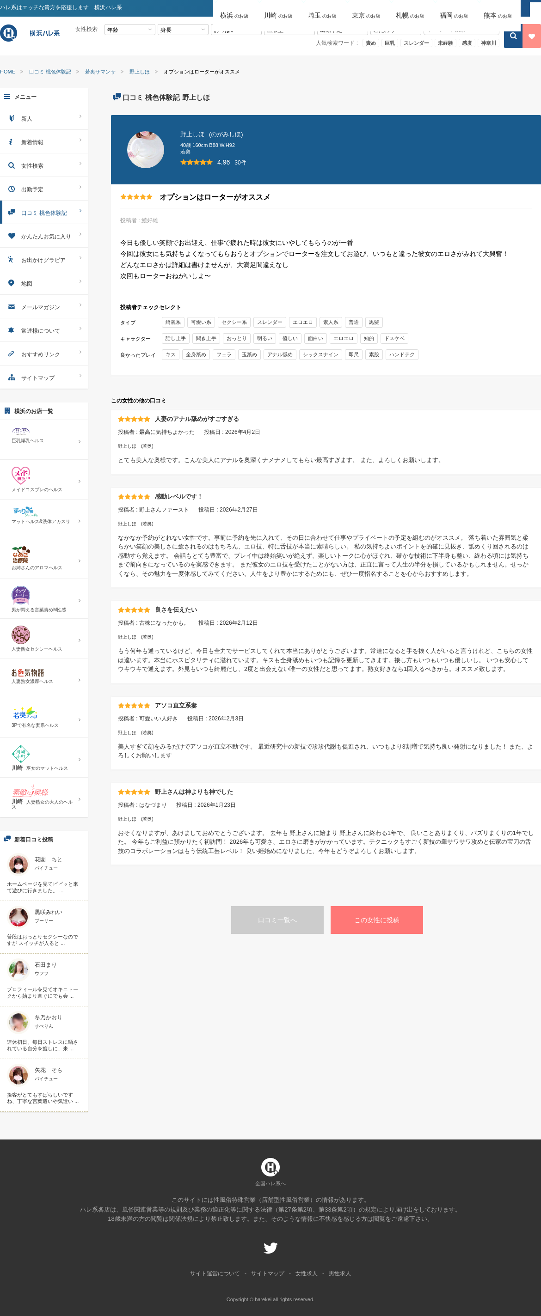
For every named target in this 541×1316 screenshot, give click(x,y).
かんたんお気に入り (44, 235)
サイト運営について (215, 1273)
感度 (467, 43)
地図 (44, 282)
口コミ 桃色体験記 (50, 71)
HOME (7, 71)
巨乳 (390, 43)
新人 (44, 117)
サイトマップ (44, 376)
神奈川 (488, 43)
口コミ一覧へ (277, 920)
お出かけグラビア (44, 259)
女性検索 (44, 164)
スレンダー (416, 43)
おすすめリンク (44, 353)
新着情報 (44, 141)
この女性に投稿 (377, 920)
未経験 (445, 43)
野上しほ (139, 71)
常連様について (44, 329)
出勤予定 (44, 188)
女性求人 (306, 1273)
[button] (235, 8)
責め (371, 43)
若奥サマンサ (100, 71)
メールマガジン (44, 306)
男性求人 (340, 1273)
